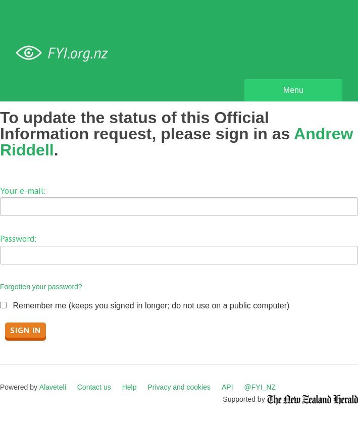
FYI (65, 53)
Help (129, 387)
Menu (293, 90)
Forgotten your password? (41, 287)
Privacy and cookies (179, 387)
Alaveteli (52, 387)
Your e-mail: (22, 190)
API (227, 387)
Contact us (94, 387)
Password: (18, 238)
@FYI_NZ (260, 387)
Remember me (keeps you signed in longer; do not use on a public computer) (151, 305)
